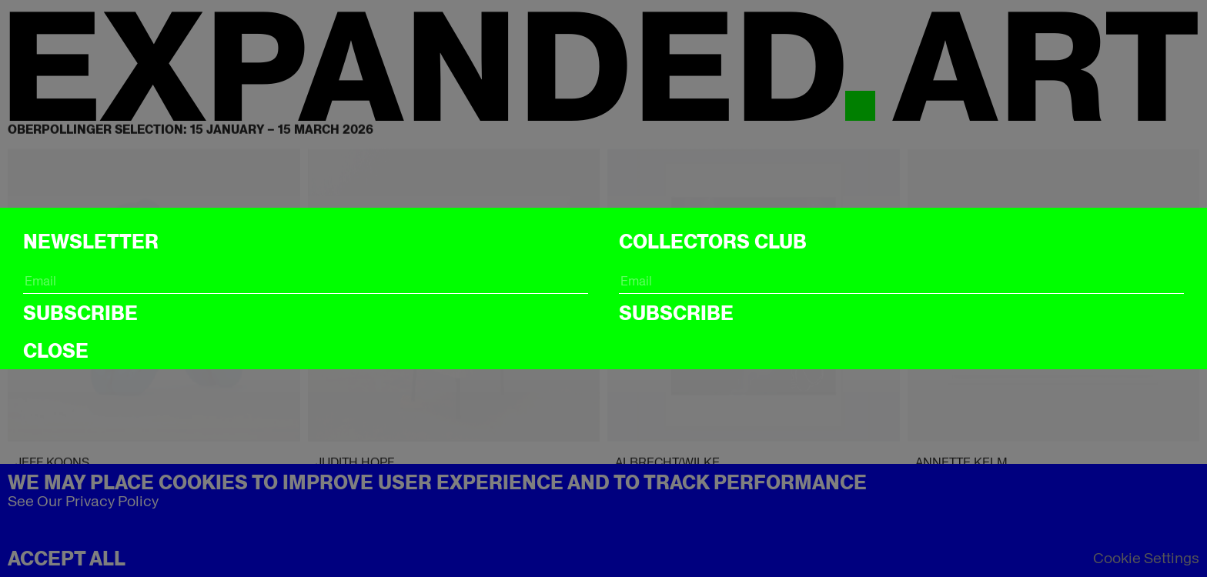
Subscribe (80, 313)
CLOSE (56, 351)
